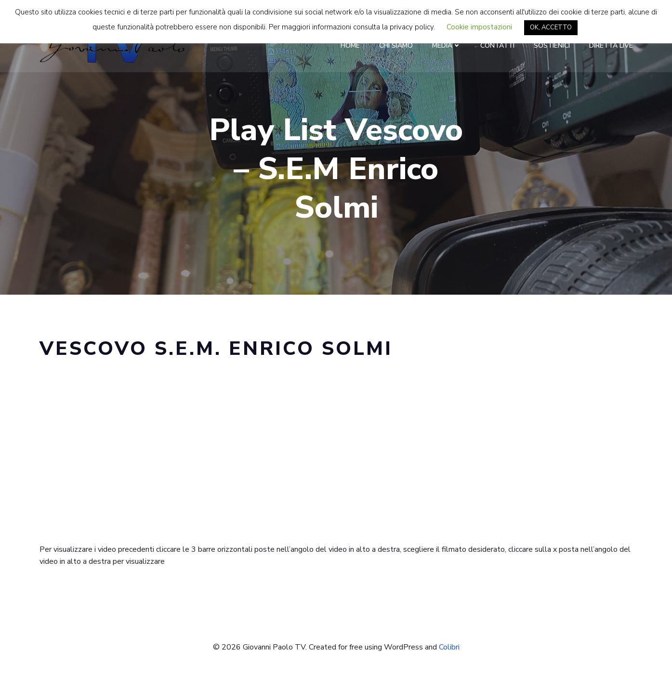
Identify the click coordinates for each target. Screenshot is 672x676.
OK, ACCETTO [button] (551, 27)
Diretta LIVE (611, 45)
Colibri (449, 647)
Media (446, 45)
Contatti (497, 45)
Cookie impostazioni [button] (479, 27)
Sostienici (552, 45)
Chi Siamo (396, 45)
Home (350, 45)
